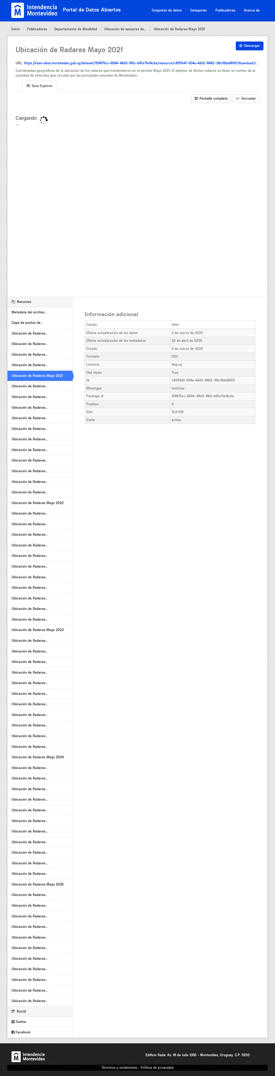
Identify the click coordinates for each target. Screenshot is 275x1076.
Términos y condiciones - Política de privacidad (137, 1068)
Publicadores (225, 10)
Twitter (19, 1022)
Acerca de (252, 10)
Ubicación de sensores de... (125, 29)
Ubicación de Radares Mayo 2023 (38, 630)
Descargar (249, 46)
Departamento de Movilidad (75, 29)
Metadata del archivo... (29, 312)
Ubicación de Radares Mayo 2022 (38, 503)
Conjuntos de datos (167, 10)
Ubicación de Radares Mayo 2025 (38, 884)
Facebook (21, 1032)
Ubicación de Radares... (30, 333)
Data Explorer (40, 86)
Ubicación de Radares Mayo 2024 (38, 757)
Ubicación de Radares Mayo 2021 (179, 29)
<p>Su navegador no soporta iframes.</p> (137, 200)
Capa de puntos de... (27, 323)
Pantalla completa (211, 98)
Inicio (15, 29)
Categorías (198, 10)
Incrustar (246, 98)
